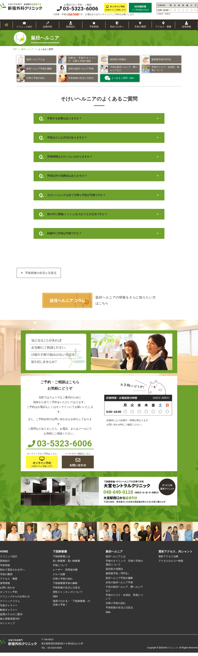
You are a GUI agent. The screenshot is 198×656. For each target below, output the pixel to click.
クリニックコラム (10, 604)
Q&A (55, 599)
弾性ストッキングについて (68, 595)
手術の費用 (140, 26)
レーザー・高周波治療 (65, 573)
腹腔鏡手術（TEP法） (118, 576)
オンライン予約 (8, 595)
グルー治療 (59, 577)
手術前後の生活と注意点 (40, 276)
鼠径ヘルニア (114, 555)
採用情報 (186, 26)
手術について (60, 568)
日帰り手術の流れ (63, 582)
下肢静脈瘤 (60, 555)
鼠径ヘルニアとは (116, 559)
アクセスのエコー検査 (170, 564)
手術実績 (94, 26)
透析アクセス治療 (168, 559)
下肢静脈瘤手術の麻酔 (65, 586)
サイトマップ (7, 626)
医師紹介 (70, 26)
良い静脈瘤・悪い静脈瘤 (66, 564)
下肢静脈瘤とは (61, 559)
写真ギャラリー (8, 608)
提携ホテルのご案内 (11, 617)
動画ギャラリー (8, 613)
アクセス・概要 (163, 26)
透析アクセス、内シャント (175, 555)
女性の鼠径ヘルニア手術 (119, 585)
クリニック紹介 (24, 26)
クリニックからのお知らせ (15, 599)
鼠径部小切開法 (114, 572)
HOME (4, 555)
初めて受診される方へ (12, 573)
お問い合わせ (7, 590)
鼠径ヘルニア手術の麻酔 (119, 581)
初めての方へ (117, 26)
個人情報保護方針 (10, 622)
